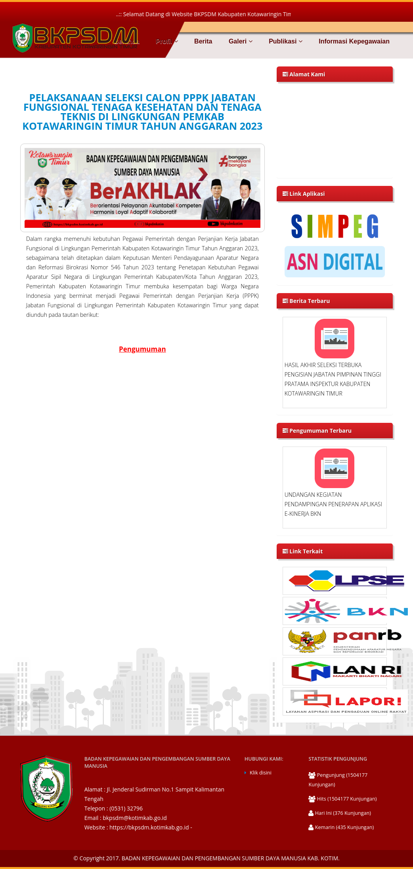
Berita (202, 41)
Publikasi (284, 41)
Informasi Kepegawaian (353, 41)
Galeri (239, 41)
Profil (166, 41)
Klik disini (261, 772)
